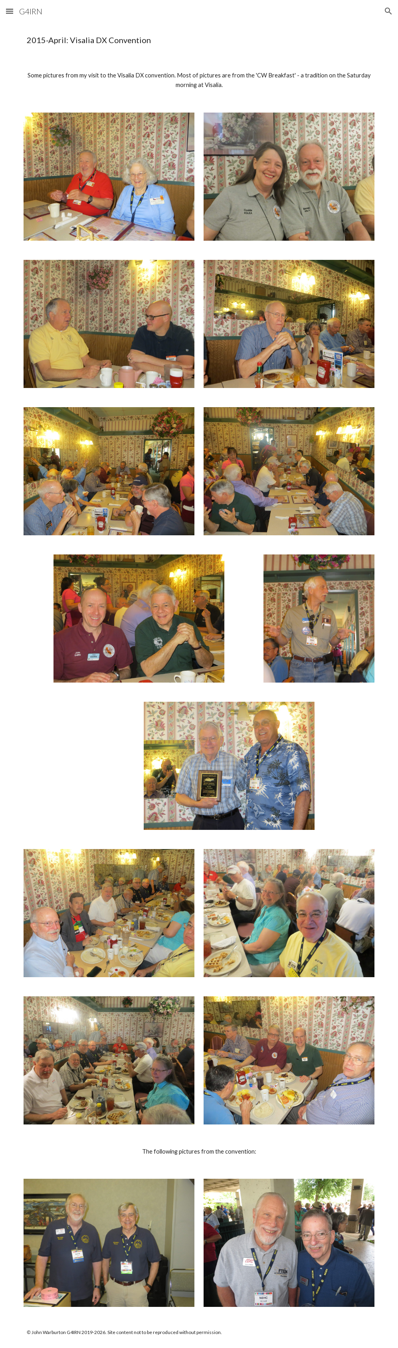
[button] (9, 11)
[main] (199, 40)
